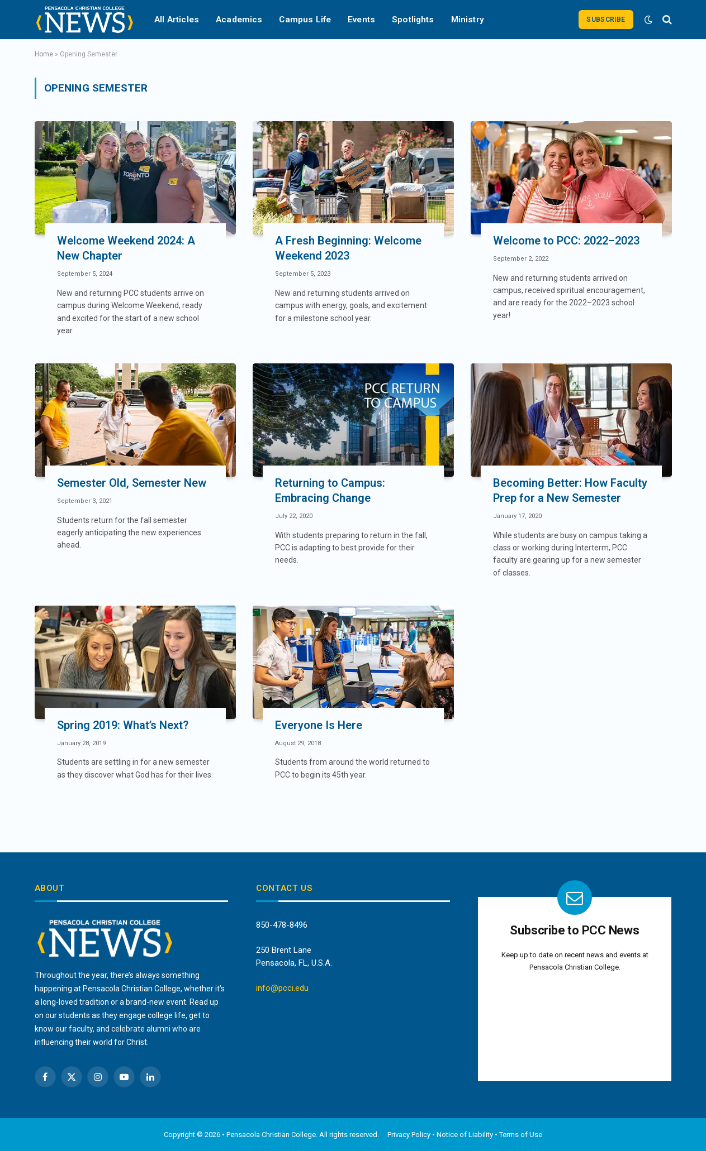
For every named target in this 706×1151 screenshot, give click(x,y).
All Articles (176, 20)
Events (361, 20)
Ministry (467, 20)
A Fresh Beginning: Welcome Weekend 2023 (348, 248)
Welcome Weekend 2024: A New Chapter (126, 248)
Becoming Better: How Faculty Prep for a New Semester (570, 490)
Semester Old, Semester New (131, 483)
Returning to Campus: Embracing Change (330, 490)
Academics (239, 20)
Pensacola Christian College (271, 1134)
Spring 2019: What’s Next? (122, 725)
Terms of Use (520, 1134)
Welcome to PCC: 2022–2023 (566, 240)
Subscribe (605, 19)
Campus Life (305, 20)
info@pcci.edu (282, 988)
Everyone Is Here (318, 725)
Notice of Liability (465, 1134)
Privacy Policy (408, 1134)
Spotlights (413, 20)
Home (44, 54)
